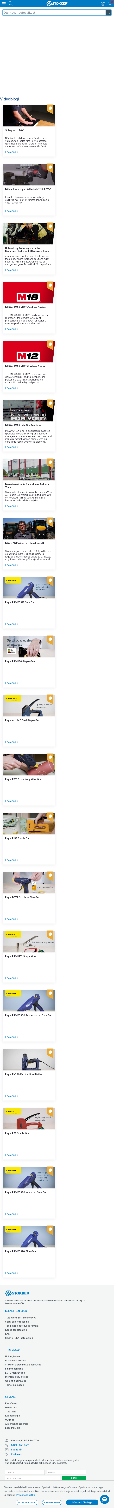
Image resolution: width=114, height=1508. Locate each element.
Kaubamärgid (12, 1415)
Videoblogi (9, 99)
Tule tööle (10, 1411)
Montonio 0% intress (16, 1376)
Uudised (9, 1419)
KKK (7, 1333)
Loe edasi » (11, 152)
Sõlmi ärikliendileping (17, 1321)
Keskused (16, 1454)
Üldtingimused (13, 1356)
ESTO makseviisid (15, 1372)
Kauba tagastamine (16, 1329)
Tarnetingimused (14, 1384)
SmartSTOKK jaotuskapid (19, 1338)
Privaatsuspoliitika (25, 1495)
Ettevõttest (11, 1403)
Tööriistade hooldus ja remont (21, 1325)
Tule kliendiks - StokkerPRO (20, 1317)
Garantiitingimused (15, 1380)
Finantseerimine (14, 1368)
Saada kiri (16, 1449)
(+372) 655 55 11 (20, 1445)
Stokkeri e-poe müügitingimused (23, 1364)
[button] (104, 1499)
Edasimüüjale (12, 1427)
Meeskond (11, 1407)
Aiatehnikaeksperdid (16, 1423)
